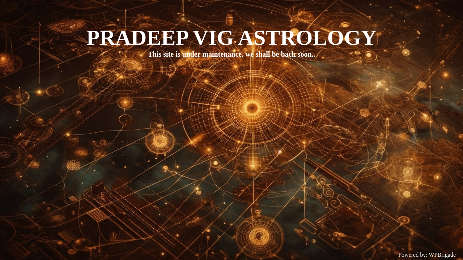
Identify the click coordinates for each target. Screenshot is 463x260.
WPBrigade (442, 255)
